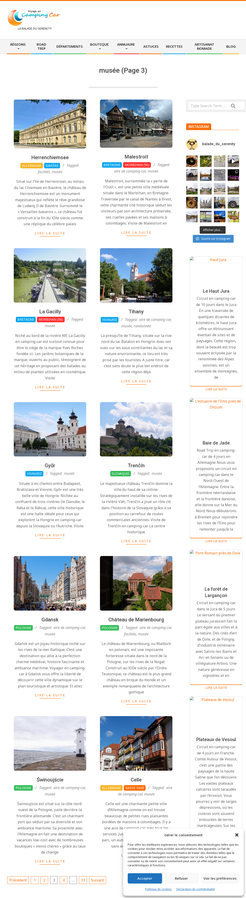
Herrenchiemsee (50, 157)
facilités (44, 171)
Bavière (52, 165)
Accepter (144, 878)
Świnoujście (50, 801)
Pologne (23, 649)
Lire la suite (50, 233)
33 (83, 880)
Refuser (181, 878)
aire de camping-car (130, 171)
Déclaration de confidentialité (195, 889)
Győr (50, 487)
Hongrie (34, 495)
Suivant (97, 880)
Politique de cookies (158, 889)
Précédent (18, 880)
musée (57, 171)
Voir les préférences (220, 878)
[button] (237, 835)
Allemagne (31, 165)
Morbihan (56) (137, 165)
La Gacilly (50, 333)
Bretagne (112, 165)
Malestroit (136, 157)
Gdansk (49, 641)
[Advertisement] (154, 19)
